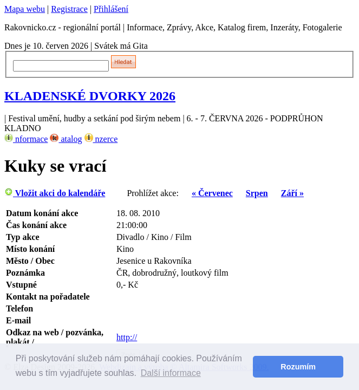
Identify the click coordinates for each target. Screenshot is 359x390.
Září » (292, 193)
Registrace (69, 9)
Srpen (257, 193)
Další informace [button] (171, 373)
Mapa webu (24, 9)
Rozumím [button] (298, 366)
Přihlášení (111, 9)
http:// (126, 337)
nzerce (101, 139)
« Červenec (212, 193)
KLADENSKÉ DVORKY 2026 (89, 96)
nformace (26, 139)
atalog (66, 139)
